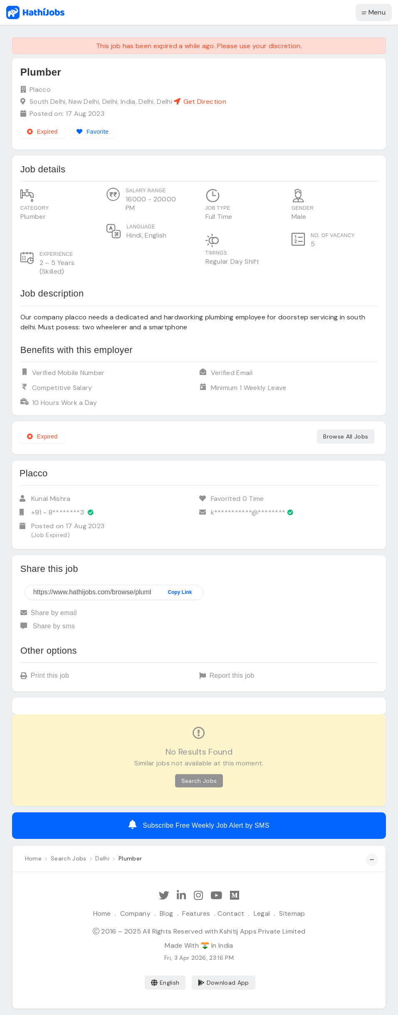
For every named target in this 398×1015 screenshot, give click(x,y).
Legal (262, 913)
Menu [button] (374, 12)
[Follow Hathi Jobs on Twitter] (164, 895)
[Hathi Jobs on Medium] (234, 895)
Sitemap (292, 913)
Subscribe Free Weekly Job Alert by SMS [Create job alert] (199, 824)
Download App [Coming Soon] (223, 982)
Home (102, 913)
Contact (231, 913)
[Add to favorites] (93, 131)
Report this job (227, 676)
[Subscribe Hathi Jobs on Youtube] (216, 895)
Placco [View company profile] (40, 89)
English (165, 982)
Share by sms (47, 626)
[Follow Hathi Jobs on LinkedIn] (181, 895)
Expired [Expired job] (42, 131)
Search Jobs (199, 781)
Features (196, 913)
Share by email (48, 612)
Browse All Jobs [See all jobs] (345, 436)
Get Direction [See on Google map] (200, 101)
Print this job (44, 676)
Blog (166, 913)
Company (135, 913)
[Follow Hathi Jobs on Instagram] (198, 895)
